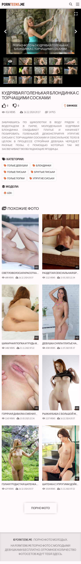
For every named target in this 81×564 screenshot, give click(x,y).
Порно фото (40, 508)
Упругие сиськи (42, 178)
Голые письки (15, 172)
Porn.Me (13, 4)
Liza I (8, 193)
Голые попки (14, 178)
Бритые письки (43, 172)
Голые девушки (16, 165)
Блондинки (42, 165)
